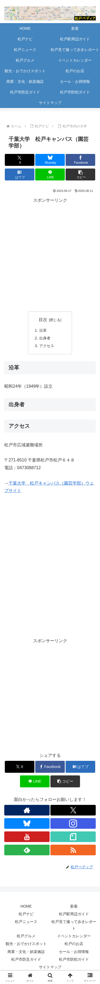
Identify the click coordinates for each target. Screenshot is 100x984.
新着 (74, 906)
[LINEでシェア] (50, 174)
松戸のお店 (74, 944)
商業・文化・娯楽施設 (26, 952)
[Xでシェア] (19, 160)
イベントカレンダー (74, 936)
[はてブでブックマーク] (19, 174)
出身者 (44, 338)
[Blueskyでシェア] (50, 160)
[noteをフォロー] (73, 836)
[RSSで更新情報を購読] (73, 850)
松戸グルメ (26, 936)
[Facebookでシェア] (80, 160)
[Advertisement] (50, 254)
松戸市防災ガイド (26, 959)
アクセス (46, 346)
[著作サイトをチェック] (27, 810)
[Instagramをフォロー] (73, 823)
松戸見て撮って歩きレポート (73, 925)
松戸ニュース (26, 922)
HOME (26, 906)
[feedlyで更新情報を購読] (27, 850)
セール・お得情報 (74, 952)
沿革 (43, 330)
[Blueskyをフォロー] (27, 823)
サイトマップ (50, 967)
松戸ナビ (26, 914)
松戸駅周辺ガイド (74, 914)
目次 (43, 319)
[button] (80, 174)
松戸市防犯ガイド (74, 959)
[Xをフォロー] (73, 810)
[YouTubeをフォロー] (27, 836)
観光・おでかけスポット (26, 944)
